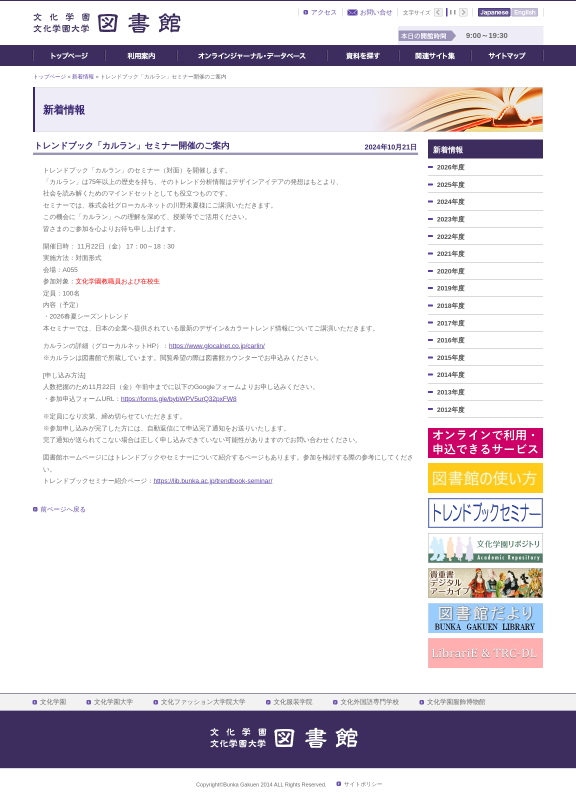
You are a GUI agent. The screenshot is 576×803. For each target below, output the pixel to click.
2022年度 (450, 236)
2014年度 (450, 374)
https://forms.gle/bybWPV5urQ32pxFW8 (178, 398)
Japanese (494, 12)
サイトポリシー (363, 784)
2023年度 (450, 219)
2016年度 (450, 340)
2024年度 (450, 202)
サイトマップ (507, 55)
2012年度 (450, 410)
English (525, 12)
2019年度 (450, 288)
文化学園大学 (113, 702)
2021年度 (450, 254)
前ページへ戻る (63, 509)
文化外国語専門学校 (369, 702)
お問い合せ (376, 12)
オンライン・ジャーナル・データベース (252, 55)
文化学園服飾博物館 (456, 702)
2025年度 (450, 184)
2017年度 (450, 323)
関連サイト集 (435, 55)
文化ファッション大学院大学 (203, 702)
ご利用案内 (141, 55)
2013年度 (450, 392)
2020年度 (450, 271)
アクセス (324, 12)
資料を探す (363, 55)
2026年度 (450, 167)
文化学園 (53, 702)
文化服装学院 (293, 702)
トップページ (68, 55)
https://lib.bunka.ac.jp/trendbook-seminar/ (213, 480)
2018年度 (450, 306)
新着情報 (83, 77)
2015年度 (450, 358)
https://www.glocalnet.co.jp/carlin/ (216, 346)
